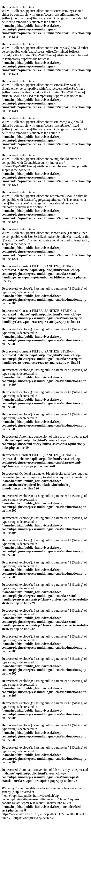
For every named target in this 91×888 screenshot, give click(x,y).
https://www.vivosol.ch (44, 816)
